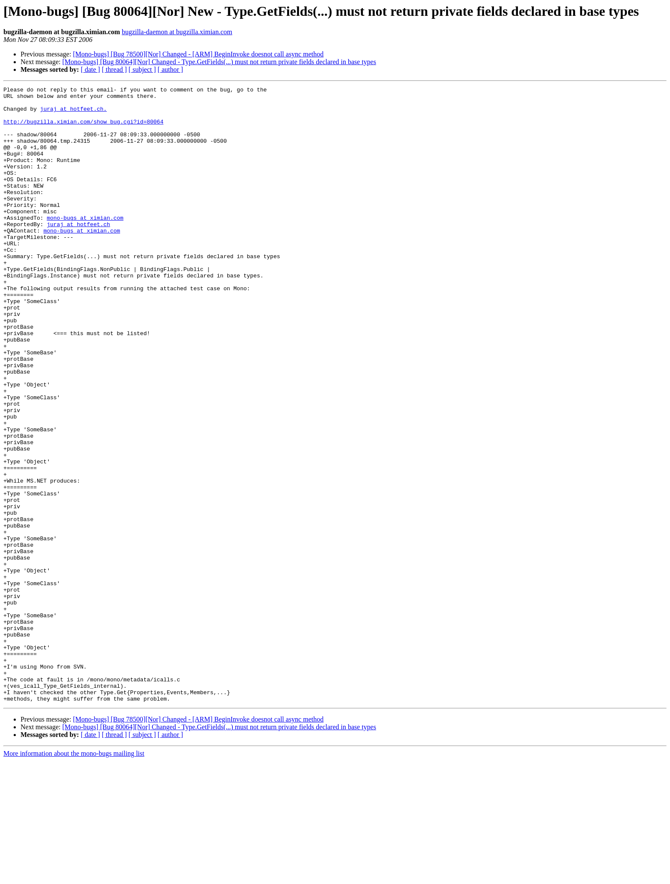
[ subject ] (142, 69)
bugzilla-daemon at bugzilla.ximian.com (177, 31)
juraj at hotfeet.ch (78, 252)
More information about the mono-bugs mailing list (73, 876)
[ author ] (170, 69)
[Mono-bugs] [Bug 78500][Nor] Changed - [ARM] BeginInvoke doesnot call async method (198, 54)
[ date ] (90, 69)
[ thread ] (114, 69)
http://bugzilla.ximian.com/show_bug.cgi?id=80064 (83, 129)
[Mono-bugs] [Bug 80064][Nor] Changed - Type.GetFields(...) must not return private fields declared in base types (219, 61)
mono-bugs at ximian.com (85, 244)
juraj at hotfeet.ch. (73, 114)
